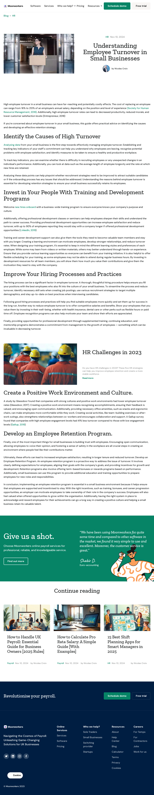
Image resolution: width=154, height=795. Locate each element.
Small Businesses (92, 737)
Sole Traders (90, 732)
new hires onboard (25, 207)
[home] (13, 6)
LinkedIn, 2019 (28, 230)
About (115, 732)
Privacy (116, 762)
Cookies (116, 768)
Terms (115, 757)
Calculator (117, 751)
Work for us (140, 751)
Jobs (136, 746)
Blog (6, 15)
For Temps (139, 732)
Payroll (10, 663)
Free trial (141, 6)
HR (13, 15)
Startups (88, 751)
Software (35, 6)
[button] (65, 6)
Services (49, 6)
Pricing (80, 6)
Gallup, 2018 (18, 424)
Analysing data (12, 144)
